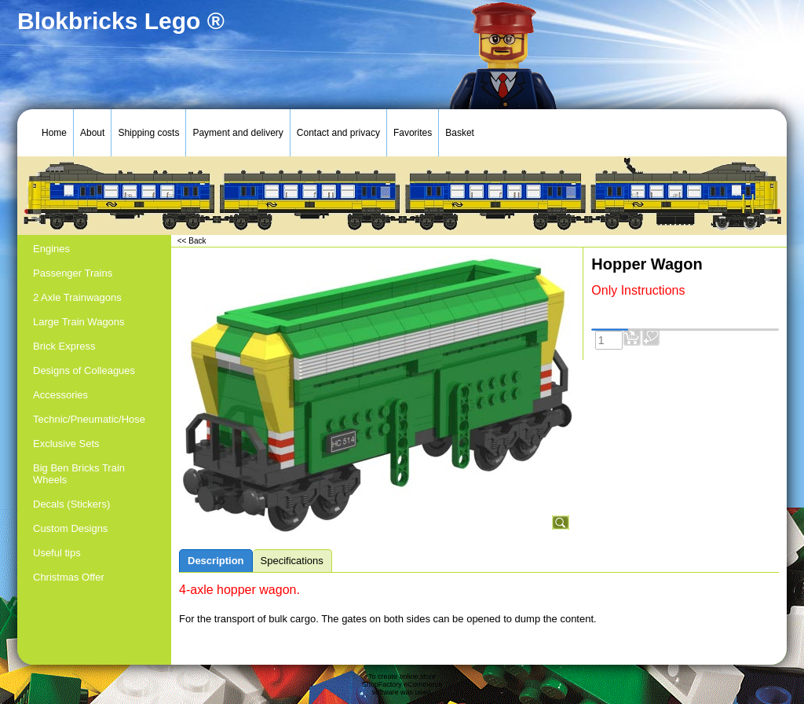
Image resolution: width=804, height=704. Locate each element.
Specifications (292, 560)
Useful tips (57, 553)
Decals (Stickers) (71, 504)
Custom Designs (70, 528)
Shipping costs (148, 132)
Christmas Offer (68, 577)
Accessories (60, 395)
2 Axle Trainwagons (77, 297)
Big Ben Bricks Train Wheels (79, 474)
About (92, 132)
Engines (51, 249)
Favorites (412, 132)
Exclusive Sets (66, 443)
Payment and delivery (237, 132)
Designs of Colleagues (84, 370)
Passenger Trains (72, 273)
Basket (459, 132)
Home (54, 132)
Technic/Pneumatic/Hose (89, 419)
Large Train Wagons (79, 322)
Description (216, 560)
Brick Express (64, 346)
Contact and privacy (338, 132)
